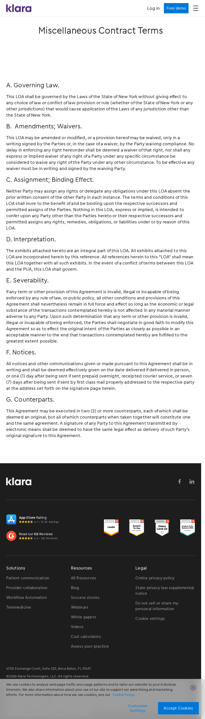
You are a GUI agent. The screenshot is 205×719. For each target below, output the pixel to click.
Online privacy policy (154, 578)
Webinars (80, 607)
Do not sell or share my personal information (156, 606)
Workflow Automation (26, 597)
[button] (196, 8)
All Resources (83, 578)
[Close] (193, 688)
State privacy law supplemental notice (164, 590)
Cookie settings (150, 618)
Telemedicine (18, 607)
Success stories (85, 597)
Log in (153, 8)
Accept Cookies (178, 708)
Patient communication (27, 578)
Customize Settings (138, 708)
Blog (75, 588)
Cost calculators (86, 636)
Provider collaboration (27, 588)
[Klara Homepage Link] (18, 8)
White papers (83, 617)
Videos (77, 627)
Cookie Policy (123, 694)
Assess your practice (90, 646)
